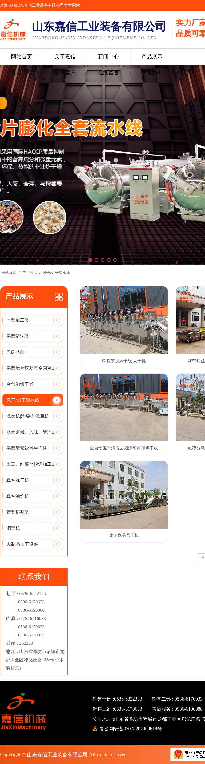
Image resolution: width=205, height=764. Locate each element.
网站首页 (8, 272)
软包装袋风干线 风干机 (124, 361)
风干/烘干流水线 (56, 272)
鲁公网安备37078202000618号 (131, 728)
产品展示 (29, 272)
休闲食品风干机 (124, 535)
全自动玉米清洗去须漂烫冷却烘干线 (124, 448)
